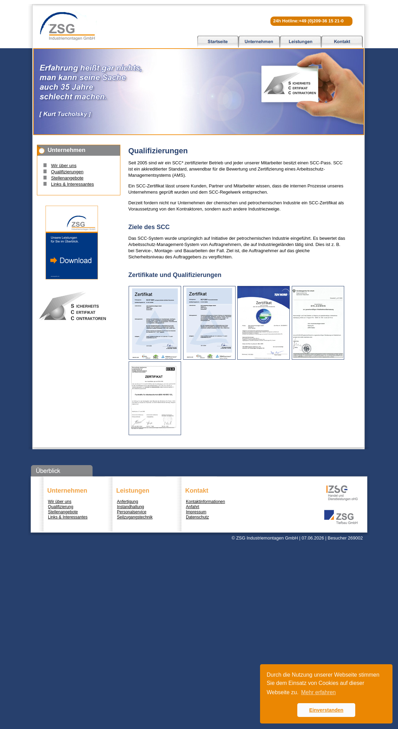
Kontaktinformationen (205, 501)
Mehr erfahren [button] (318, 692)
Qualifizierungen (67, 171)
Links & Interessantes (72, 184)
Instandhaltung (130, 506)
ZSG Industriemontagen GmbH (68, 26)
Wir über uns (64, 165)
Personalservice (131, 512)
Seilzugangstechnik (134, 517)
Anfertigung (127, 501)
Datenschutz (197, 517)
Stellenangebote (67, 178)
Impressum (196, 512)
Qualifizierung (60, 506)
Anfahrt (192, 506)
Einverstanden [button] (326, 710)
